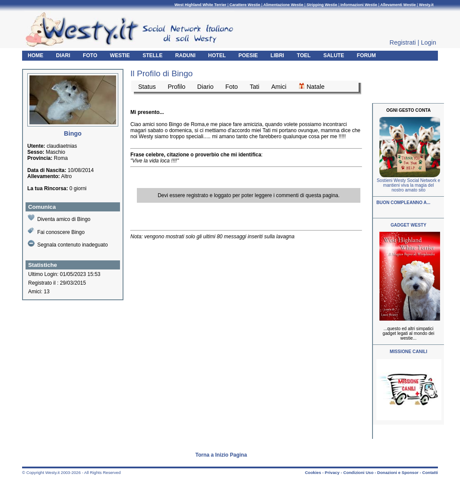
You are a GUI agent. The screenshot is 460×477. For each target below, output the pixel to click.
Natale (311, 86)
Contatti (430, 472)
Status (147, 86)
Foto (231, 86)
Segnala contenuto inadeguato (68, 244)
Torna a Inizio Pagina (221, 455)
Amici (278, 86)
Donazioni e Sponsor (397, 472)
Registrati (402, 42)
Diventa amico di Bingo (59, 218)
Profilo (176, 86)
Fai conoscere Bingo (56, 231)
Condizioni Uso (358, 472)
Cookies (313, 472)
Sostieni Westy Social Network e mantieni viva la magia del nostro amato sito (408, 185)
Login (428, 42)
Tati (254, 86)
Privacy (332, 472)
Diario (205, 86)
